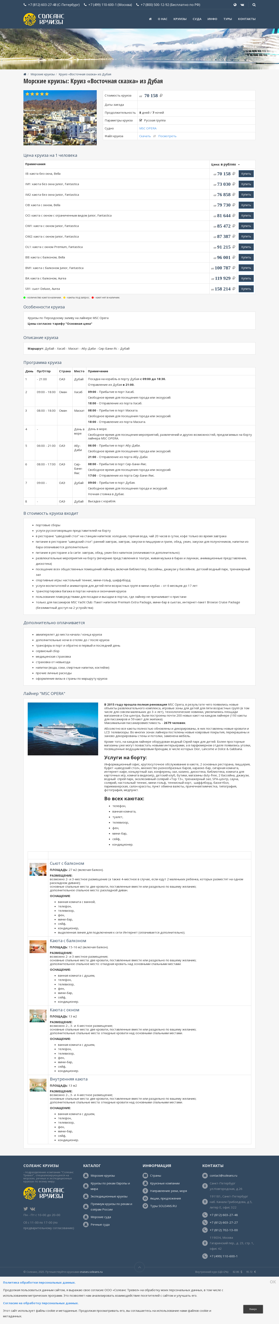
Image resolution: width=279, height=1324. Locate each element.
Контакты (247, 19)
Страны (155, 1175)
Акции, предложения (165, 1198)
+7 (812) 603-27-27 (224, 1222)
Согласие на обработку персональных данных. (41, 1303)
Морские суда (101, 1217)
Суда (197, 19)
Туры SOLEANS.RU (163, 1206)
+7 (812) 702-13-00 (224, 1230)
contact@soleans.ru (223, 1175)
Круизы (180, 19)
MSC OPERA (147, 128)
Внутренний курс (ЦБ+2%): (212, 1272)
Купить (246, 174)
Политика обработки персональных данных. (39, 1282)
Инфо (212, 19)
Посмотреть (167, 136)
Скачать (145, 136)
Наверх (253, 1309)
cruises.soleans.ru (91, 1272)
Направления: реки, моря (168, 1191)
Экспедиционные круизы (109, 1196)
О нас (162, 19)
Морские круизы (43, 74)
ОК (273, 1282)
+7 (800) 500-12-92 (155, 4)
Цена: (225, 164)
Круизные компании (165, 1183)
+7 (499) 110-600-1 (102, 4)
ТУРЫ (227, 19)
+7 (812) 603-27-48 (42, 4)
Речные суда (100, 1224)
